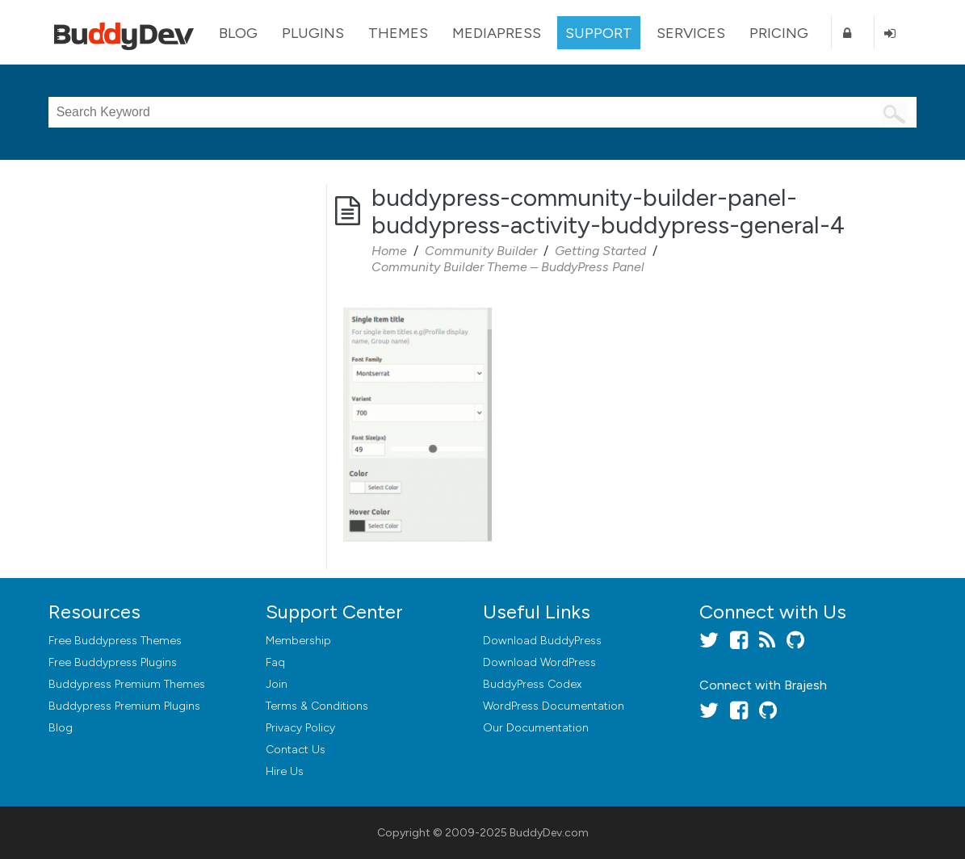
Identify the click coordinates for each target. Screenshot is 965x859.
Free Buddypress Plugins (112, 662)
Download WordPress (539, 662)
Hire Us (285, 771)
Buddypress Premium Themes (126, 684)
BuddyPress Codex (532, 684)
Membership (298, 640)
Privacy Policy (300, 728)
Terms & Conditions (317, 706)
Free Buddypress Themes (115, 640)
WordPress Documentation (553, 706)
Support (598, 33)
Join (276, 684)
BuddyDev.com (549, 833)
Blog (238, 33)
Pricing (778, 33)
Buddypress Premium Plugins (124, 706)
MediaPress (496, 33)
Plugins (313, 33)
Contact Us (295, 749)
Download (542, 640)
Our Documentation (536, 728)
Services (691, 33)
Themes (398, 33)
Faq (275, 662)
